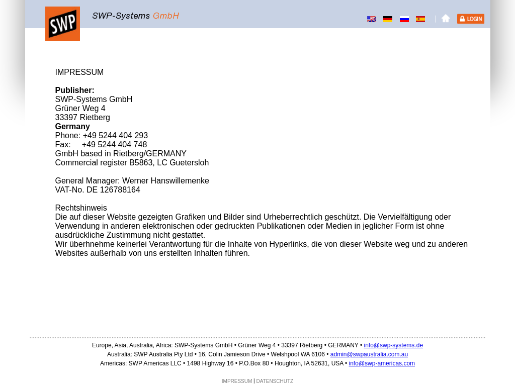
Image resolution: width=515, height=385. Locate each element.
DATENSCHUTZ (275, 381)
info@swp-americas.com (382, 363)
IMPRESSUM (237, 381)
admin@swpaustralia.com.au (369, 354)
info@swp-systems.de (393, 345)
